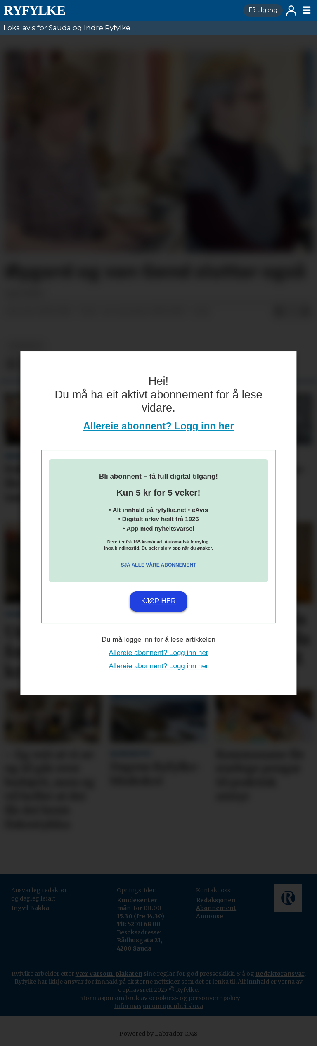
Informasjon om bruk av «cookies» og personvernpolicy (158, 998)
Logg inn (291, 10)
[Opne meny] (306, 10)
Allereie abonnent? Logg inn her (158, 425)
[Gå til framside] (34, 10)
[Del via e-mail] (305, 311)
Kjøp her (158, 601)
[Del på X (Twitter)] (292, 311)
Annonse (209, 916)
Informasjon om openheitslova (158, 1006)
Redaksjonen (216, 900)
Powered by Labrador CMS (158, 1033)
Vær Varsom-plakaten (109, 973)
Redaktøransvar (280, 973)
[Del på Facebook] (279, 311)
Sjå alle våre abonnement (158, 565)
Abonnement (216, 908)
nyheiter (25, 346)
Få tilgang (262, 10)
